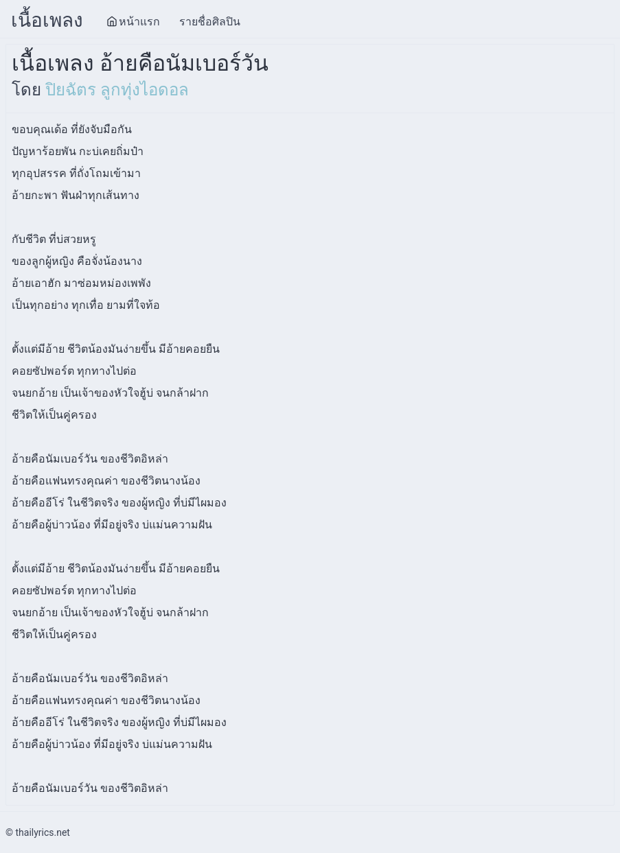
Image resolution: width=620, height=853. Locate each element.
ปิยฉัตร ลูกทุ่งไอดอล (117, 90)
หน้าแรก (133, 21)
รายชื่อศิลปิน (209, 21)
